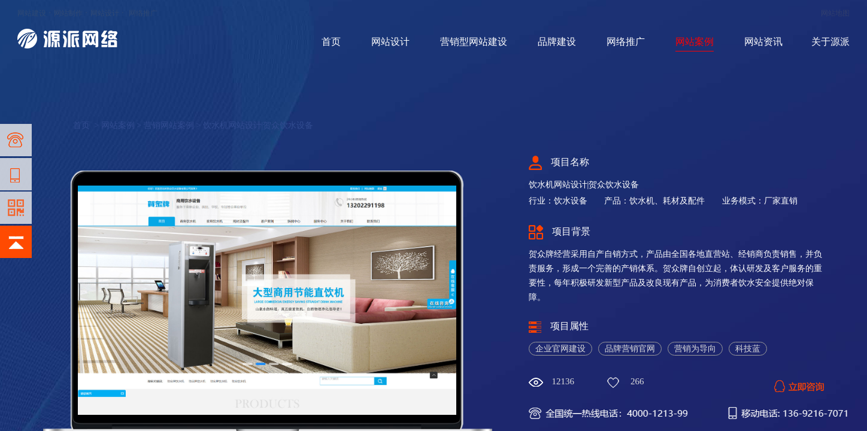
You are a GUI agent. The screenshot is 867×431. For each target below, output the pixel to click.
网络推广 (143, 13)
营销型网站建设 (473, 42)
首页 (331, 42)
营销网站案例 (169, 125)
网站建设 (31, 13)
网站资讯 (763, 42)
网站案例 (694, 42)
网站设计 (104, 13)
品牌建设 (557, 42)
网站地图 (835, 13)
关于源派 (830, 42)
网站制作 (68, 13)
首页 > (87, 125)
